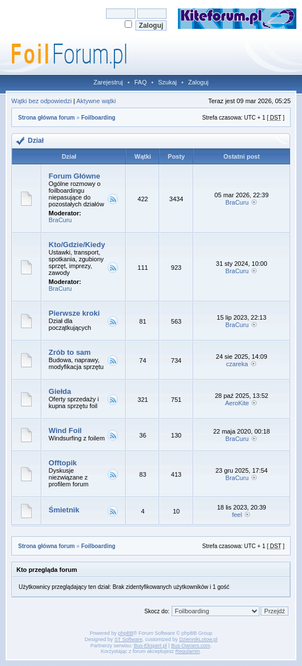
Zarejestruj (108, 82)
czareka (237, 363)
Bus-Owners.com (190, 645)
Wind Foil (65, 430)
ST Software (128, 639)
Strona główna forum (46, 117)
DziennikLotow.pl (198, 639)
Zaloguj (198, 82)
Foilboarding (98, 117)
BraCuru (60, 220)
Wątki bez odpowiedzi (41, 100)
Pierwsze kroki (74, 313)
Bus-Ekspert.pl (150, 645)
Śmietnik (64, 510)
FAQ (140, 82)
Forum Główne (74, 176)
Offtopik (63, 463)
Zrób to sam (70, 352)
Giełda (60, 391)
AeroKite (237, 403)
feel (237, 514)
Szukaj (167, 82)
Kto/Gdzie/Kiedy (77, 244)
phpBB (125, 633)
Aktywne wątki (96, 100)
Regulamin (188, 651)
